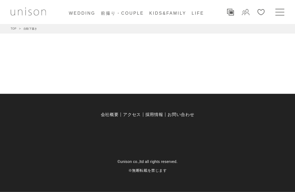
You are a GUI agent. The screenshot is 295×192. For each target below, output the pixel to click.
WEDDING (82, 13)
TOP (14, 28)
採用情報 (154, 114)
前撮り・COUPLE (122, 13)
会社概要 (110, 114)
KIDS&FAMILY (167, 13)
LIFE (198, 13)
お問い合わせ (181, 114)
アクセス (132, 114)
